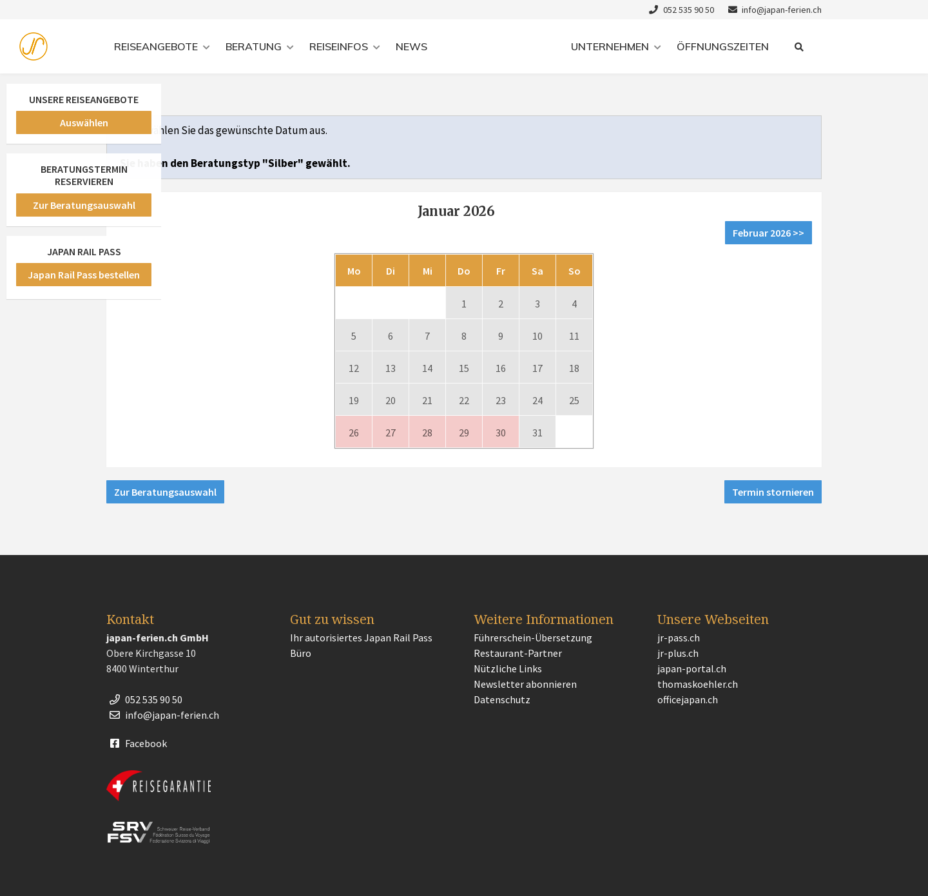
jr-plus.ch (678, 653)
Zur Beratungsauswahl (165, 491)
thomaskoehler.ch (697, 683)
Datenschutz (502, 699)
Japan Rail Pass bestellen (84, 274)
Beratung (254, 46)
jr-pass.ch (678, 637)
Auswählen (84, 122)
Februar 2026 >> (768, 232)
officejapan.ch (687, 699)
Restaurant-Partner (518, 653)
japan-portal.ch (691, 668)
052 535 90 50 (679, 9)
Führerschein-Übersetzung (533, 637)
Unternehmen (610, 46)
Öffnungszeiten (723, 46)
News (411, 46)
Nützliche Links (508, 668)
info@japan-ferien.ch (774, 9)
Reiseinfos (338, 46)
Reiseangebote (156, 46)
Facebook (136, 743)
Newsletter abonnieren (525, 683)
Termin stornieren (773, 491)
